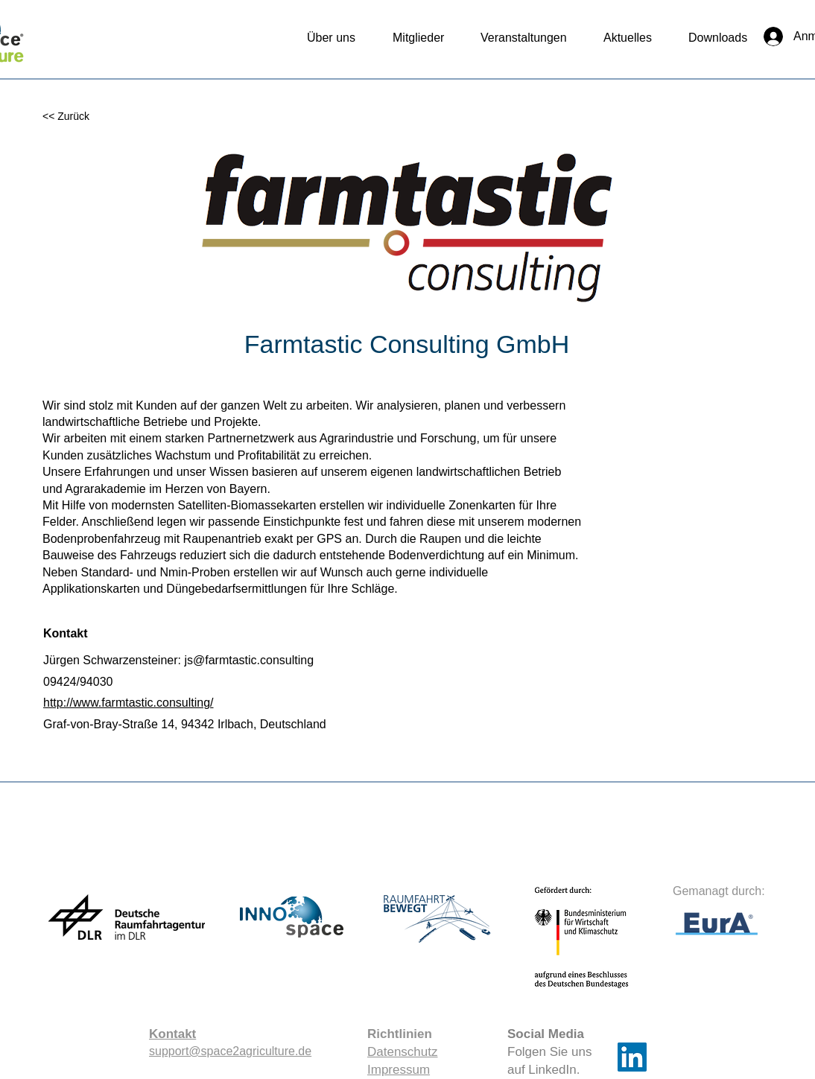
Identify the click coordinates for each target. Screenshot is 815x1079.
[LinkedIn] (632, 1057)
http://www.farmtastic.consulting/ (128, 702)
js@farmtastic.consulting (249, 660)
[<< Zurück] (91, 116)
